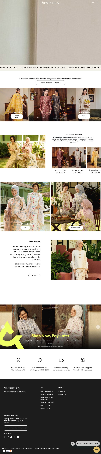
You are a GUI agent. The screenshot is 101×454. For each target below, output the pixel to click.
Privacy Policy (45, 408)
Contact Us (62, 394)
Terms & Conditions (47, 402)
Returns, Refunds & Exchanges (47, 398)
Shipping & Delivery (47, 394)
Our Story (61, 391)
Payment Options (47, 391)
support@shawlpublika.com (14, 392)
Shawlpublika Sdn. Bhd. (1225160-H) (23, 448)
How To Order (45, 405)
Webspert (56, 448)
